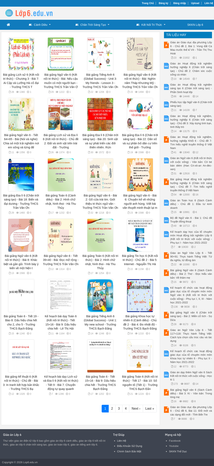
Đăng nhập (179, 3)
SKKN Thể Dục (178, 451)
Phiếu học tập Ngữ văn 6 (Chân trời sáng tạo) (191, 104)
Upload (195, 3)
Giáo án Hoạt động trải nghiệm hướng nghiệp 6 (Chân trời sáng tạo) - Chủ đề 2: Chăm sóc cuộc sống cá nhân (191, 69)
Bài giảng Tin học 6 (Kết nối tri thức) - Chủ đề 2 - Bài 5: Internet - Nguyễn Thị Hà (140, 260)
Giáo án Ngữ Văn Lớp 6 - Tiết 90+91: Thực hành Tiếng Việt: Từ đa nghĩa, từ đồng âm (191, 256)
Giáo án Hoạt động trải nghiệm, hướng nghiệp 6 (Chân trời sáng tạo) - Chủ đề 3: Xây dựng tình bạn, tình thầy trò (191, 122)
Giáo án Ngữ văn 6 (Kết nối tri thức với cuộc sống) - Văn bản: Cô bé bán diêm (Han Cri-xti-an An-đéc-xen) (191, 164)
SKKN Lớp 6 (195, 24)
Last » (149, 408)
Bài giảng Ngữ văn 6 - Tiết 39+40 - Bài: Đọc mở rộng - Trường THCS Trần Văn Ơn (60, 260)
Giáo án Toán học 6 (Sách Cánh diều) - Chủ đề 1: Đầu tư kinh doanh (191, 204)
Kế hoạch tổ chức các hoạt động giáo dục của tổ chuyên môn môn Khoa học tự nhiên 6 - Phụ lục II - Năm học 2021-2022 (191, 357)
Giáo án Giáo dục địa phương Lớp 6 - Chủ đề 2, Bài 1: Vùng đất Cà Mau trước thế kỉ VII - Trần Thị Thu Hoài (191, 48)
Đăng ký (163, 3)
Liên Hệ (121, 440)
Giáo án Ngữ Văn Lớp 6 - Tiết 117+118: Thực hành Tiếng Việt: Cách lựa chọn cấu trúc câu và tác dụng (191, 336)
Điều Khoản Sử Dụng (129, 445)
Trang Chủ (148, 3)
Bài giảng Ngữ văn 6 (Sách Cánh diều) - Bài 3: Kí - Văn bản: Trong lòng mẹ (191, 393)
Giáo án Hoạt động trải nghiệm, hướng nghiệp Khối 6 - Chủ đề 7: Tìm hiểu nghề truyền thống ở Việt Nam (191, 142)
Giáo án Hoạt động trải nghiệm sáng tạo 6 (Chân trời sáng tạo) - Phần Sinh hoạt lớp (191, 88)
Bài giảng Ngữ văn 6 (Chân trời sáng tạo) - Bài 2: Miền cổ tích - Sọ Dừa (191, 316)
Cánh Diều (38, 25)
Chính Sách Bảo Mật (129, 451)
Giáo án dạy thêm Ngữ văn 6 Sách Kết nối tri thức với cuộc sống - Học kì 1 (191, 376)
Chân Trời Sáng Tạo (90, 25)
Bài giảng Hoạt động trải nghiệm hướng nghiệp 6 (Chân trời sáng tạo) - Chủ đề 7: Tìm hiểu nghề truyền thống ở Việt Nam (191, 185)
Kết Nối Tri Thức (149, 25)
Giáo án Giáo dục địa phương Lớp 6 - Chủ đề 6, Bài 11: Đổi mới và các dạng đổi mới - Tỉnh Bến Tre (191, 411)
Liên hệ (209, 3)
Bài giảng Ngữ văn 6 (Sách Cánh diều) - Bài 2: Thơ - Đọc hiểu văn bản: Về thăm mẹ (191, 274)
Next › (136, 408)
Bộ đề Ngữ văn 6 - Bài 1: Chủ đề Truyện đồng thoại (191, 219)
